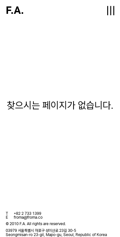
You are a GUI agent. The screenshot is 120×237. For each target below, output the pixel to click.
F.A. (15, 10)
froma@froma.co (28, 217)
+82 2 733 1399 (27, 213)
